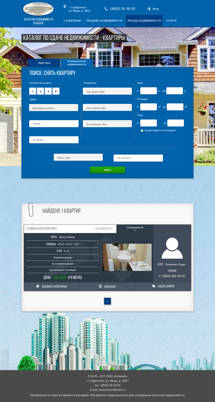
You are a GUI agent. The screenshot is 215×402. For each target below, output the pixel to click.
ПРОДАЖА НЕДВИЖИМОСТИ (104, 20)
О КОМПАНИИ (72, 20)
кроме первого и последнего (160, 130)
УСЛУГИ (171, 20)
